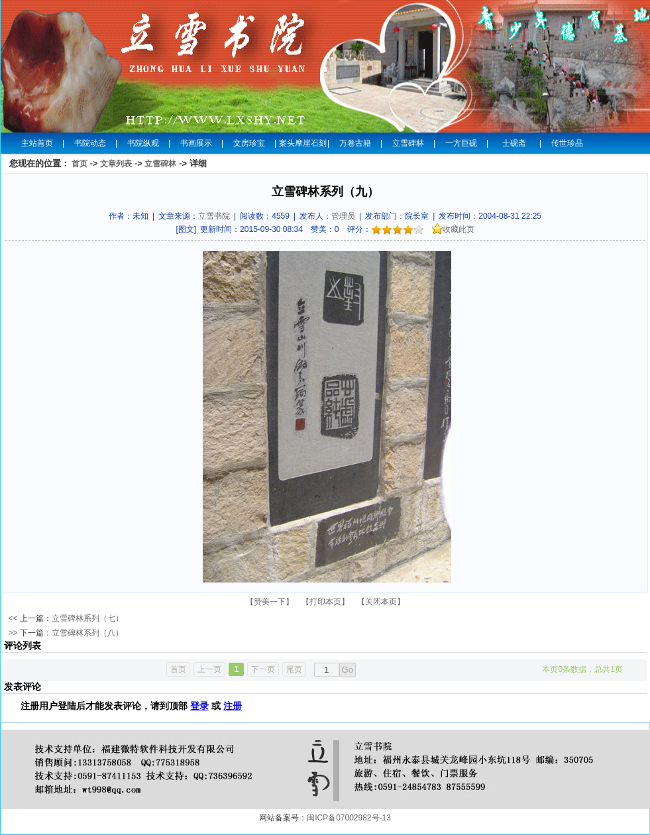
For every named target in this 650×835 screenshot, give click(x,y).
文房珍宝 (249, 143)
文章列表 (116, 163)
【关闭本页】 (381, 601)
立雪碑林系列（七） (87, 618)
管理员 (343, 216)
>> (13, 633)
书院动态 (90, 143)
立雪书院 (214, 216)
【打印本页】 (325, 601)
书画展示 (196, 143)
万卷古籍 (355, 143)
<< (13, 618)
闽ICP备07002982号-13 (349, 817)
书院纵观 (143, 143)
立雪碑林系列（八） (87, 633)
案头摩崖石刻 (302, 143)
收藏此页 (453, 229)
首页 (79, 163)
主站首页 (37, 143)
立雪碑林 (408, 143)
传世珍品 (567, 143)
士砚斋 (514, 143)
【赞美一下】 (270, 601)
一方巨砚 (461, 143)
